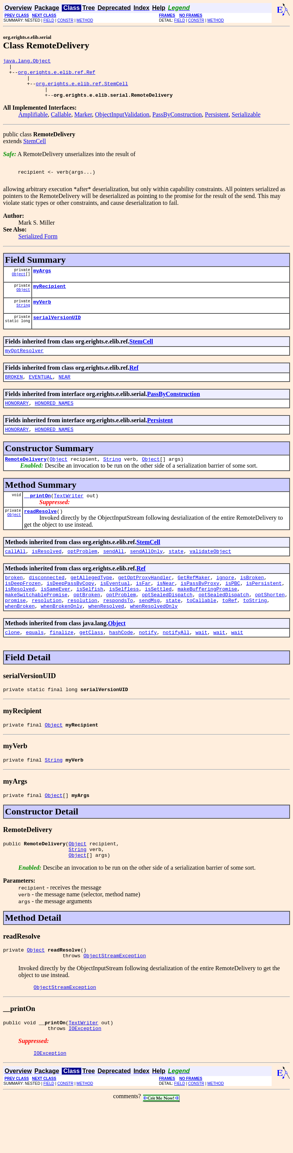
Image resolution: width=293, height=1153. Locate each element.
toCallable (201, 631)
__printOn (37, 518)
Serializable (246, 122)
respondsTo (118, 631)
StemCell (34, 149)
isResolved (46, 576)
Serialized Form (38, 247)
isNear (166, 610)
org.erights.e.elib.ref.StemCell (82, 89)
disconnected (46, 603)
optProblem (82, 576)
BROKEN (14, 394)
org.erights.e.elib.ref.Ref (56, 75)
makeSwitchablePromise (36, 624)
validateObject (210, 576)
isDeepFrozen (23, 610)
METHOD (85, 20)
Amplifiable (33, 122)
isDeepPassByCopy (70, 610)
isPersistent (264, 610)
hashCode (121, 665)
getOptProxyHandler (144, 603)
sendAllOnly (146, 576)
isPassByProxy (199, 610)
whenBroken (20, 637)
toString (255, 631)
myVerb (42, 316)
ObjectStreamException (115, 998)
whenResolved (106, 637)
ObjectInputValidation (122, 122)
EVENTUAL (40, 394)
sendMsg (149, 631)
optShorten (270, 624)
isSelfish (89, 617)
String (23, 321)
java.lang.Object (27, 61)
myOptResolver (24, 367)
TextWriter (69, 518)
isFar (143, 610)
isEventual (115, 610)
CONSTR (65, 20)
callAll (15, 576)
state (176, 576)
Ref (133, 385)
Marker (83, 122)
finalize (61, 665)
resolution (46, 631)
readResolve (40, 535)
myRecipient (49, 299)
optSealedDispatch (167, 624)
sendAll (113, 576)
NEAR (64, 394)
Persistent (217, 122)
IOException (85, 1075)
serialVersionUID (57, 333)
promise (15, 631)
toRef (229, 631)
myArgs (42, 282)
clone (12, 665)
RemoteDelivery (26, 480)
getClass (91, 665)
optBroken (86, 624)
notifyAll (176, 665)
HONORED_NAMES (54, 422)
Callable (61, 122)
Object (19, 287)
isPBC (232, 610)
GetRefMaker (193, 603)
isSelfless (124, 617)
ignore (225, 603)
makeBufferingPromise (207, 617)
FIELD (48, 20)
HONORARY (17, 422)
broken (14, 603)
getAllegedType (91, 603)
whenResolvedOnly (154, 637)
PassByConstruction (177, 122)
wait (201, 665)
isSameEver (56, 617)
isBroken (252, 603)
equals (35, 665)
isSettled (158, 617)
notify (148, 665)
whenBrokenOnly (61, 637)
